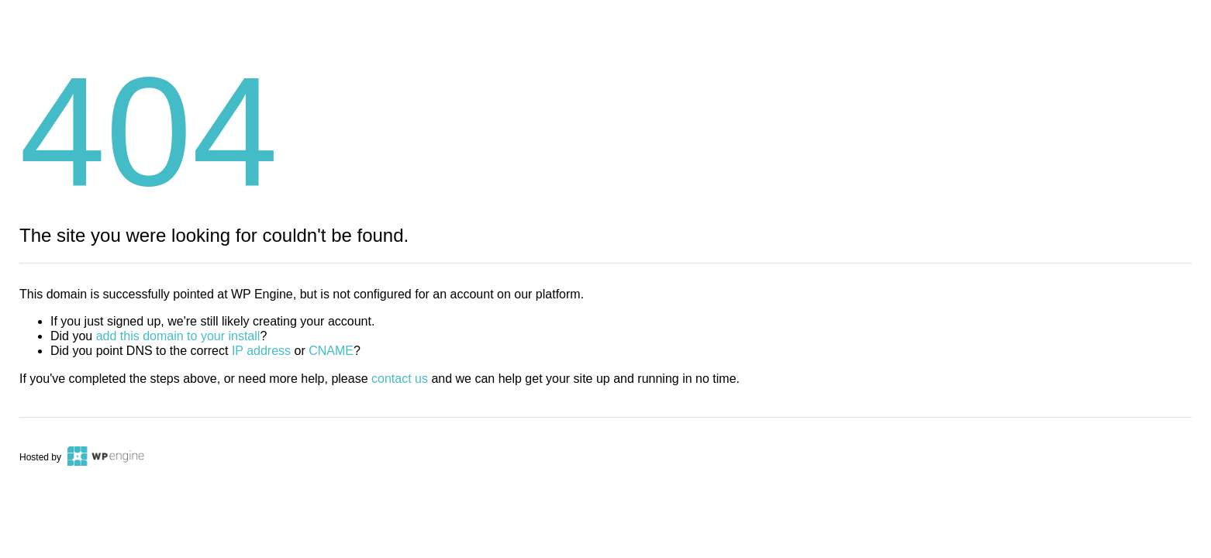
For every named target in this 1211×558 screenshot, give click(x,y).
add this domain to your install (178, 336)
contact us (399, 378)
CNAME (331, 350)
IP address (261, 350)
